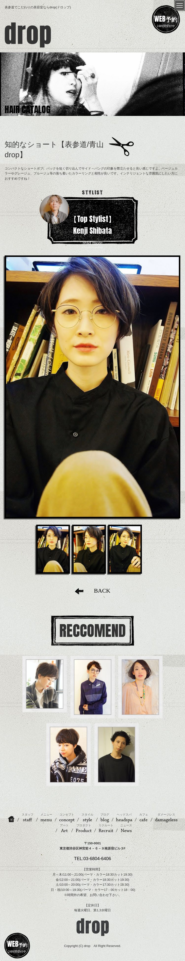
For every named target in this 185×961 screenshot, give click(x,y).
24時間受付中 (165, 21)
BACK (92, 590)
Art (64, 828)
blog (104, 817)
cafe (143, 817)
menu (46, 817)
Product (84, 828)
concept (67, 817)
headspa (124, 817)
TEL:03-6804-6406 (92, 858)
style (87, 817)
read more (92, 243)
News (126, 828)
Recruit (106, 828)
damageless (166, 817)
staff (28, 817)
